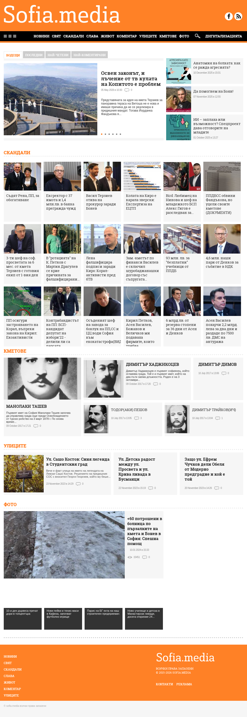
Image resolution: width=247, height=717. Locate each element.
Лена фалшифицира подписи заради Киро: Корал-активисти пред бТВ (101, 269)
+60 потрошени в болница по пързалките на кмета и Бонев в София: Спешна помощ (144, 531)
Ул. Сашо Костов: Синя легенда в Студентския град (78, 461)
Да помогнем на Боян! (213, 91)
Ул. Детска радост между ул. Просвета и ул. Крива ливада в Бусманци (137, 469)
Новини (10, 656)
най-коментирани (90, 55)
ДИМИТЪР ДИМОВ (217, 364)
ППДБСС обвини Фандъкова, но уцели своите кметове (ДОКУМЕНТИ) (220, 204)
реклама (184, 684)
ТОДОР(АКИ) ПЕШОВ (129, 409)
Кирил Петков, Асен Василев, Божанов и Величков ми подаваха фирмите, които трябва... (140, 333)
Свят (56, 36)
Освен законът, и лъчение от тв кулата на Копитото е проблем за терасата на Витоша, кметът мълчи (131, 84)
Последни (33, 55)
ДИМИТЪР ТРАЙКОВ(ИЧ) (214, 409)
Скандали (73, 36)
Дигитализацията (223, 36)
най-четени (58, 55)
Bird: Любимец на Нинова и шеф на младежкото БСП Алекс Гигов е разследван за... (181, 204)
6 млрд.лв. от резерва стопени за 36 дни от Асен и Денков (181, 326)
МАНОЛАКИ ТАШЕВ (26, 406)
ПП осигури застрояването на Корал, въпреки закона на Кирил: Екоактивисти (22, 329)
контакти (164, 684)
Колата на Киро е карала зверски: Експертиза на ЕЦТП (141, 202)
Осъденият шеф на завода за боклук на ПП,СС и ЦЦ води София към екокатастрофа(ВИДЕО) (107, 331)
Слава (92, 36)
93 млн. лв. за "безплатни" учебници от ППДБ (178, 264)
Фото (184, 36)
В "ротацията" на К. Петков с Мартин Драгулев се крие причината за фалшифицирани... (63, 269)
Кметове (168, 36)
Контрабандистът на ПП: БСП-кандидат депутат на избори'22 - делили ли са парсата (62, 333)
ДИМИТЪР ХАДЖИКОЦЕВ (152, 364)
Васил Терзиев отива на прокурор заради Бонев (101, 202)
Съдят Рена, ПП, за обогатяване (22, 197)
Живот (107, 36)
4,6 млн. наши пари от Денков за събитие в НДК (222, 262)
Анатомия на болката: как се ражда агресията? (217, 65)
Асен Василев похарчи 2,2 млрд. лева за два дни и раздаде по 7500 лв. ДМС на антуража (222, 331)
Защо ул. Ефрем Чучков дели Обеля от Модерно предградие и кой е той (205, 469)
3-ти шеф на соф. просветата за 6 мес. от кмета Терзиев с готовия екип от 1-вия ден (22, 266)
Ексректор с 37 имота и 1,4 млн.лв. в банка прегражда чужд (61, 202)
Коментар (127, 36)
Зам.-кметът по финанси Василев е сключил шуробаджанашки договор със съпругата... (142, 269)
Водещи (13, 55)
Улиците (148, 36)
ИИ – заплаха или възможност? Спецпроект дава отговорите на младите (217, 126)
